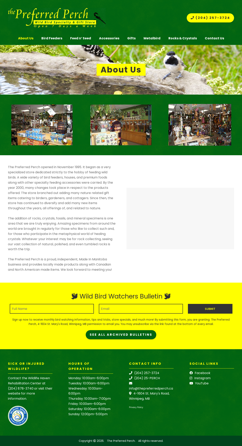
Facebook (200, 373)
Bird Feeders (51, 38)
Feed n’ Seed (80, 38)
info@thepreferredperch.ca (151, 388)
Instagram (200, 378)
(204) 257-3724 (210, 18)
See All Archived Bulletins (121, 334)
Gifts (131, 38)
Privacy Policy (136, 407)
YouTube (199, 383)
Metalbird (152, 38)
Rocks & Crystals (182, 38)
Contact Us (214, 38)
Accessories (109, 38)
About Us (25, 38)
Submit (210, 309)
